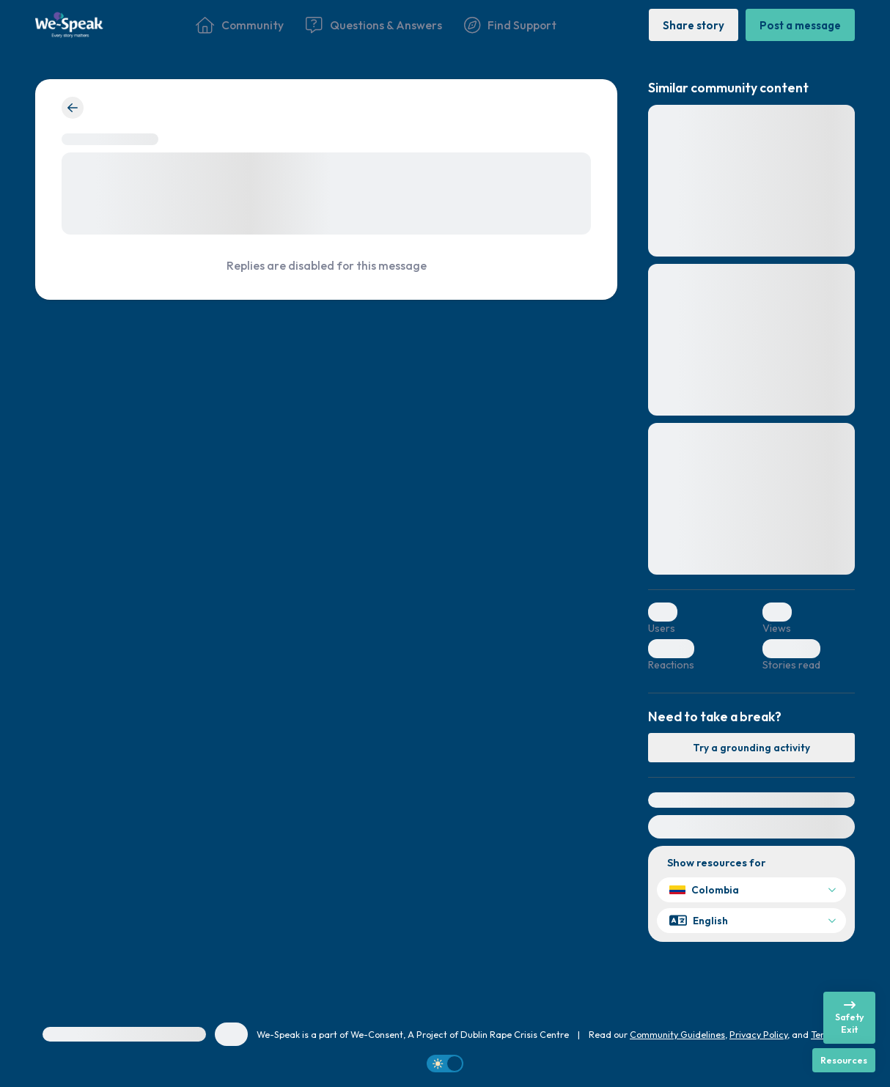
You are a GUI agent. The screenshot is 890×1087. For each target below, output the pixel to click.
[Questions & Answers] (373, 25)
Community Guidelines (677, 1034)
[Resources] (843, 1060)
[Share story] (693, 24)
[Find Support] (510, 25)
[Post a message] (800, 24)
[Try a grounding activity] (751, 747)
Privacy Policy (758, 1034)
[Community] (239, 25)
